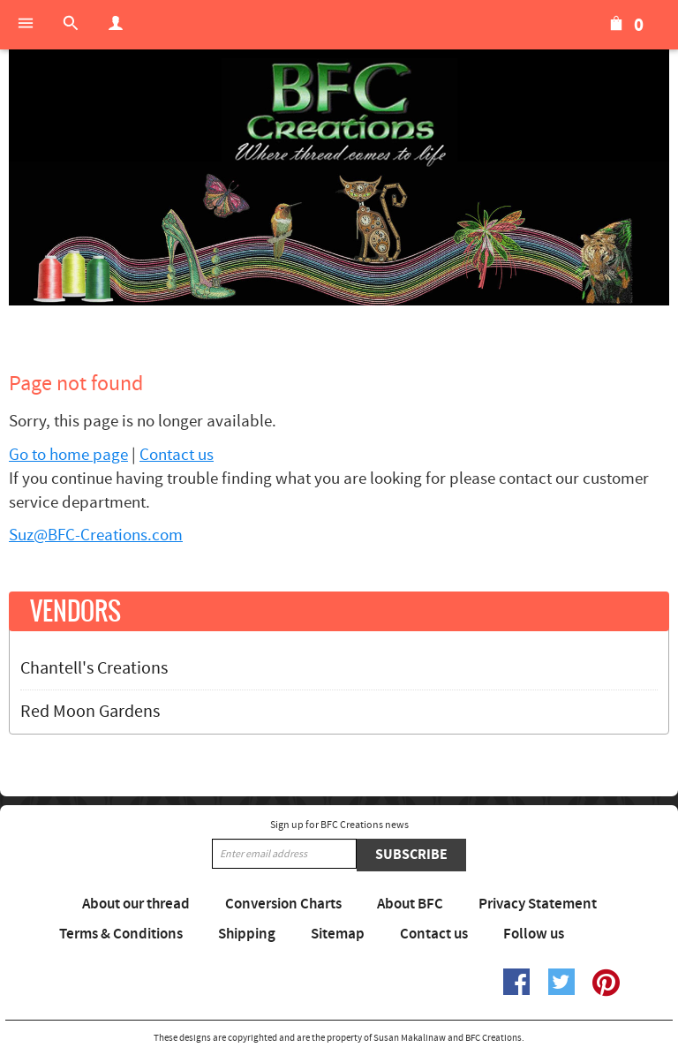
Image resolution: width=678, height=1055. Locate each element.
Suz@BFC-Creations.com (96, 535)
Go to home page (68, 455)
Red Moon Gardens (90, 711)
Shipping (246, 934)
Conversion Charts (283, 904)
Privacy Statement (537, 904)
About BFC (410, 904)
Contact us (176, 455)
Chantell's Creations (94, 668)
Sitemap (338, 934)
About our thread (136, 904)
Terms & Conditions (121, 934)
